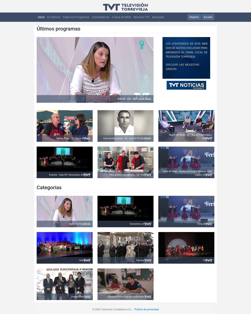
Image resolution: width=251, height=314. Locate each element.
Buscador (158, 17)
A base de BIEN (121, 17)
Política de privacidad (146, 309)
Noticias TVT (142, 17)
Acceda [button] (208, 17)
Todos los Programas (76, 17)
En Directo (53, 17)
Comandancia (100, 17)
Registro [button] (194, 17)
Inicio (41, 17)
